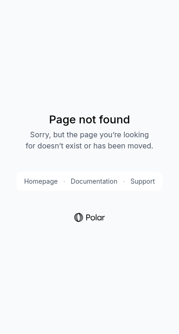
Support (142, 181)
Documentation (94, 181)
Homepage (41, 181)
